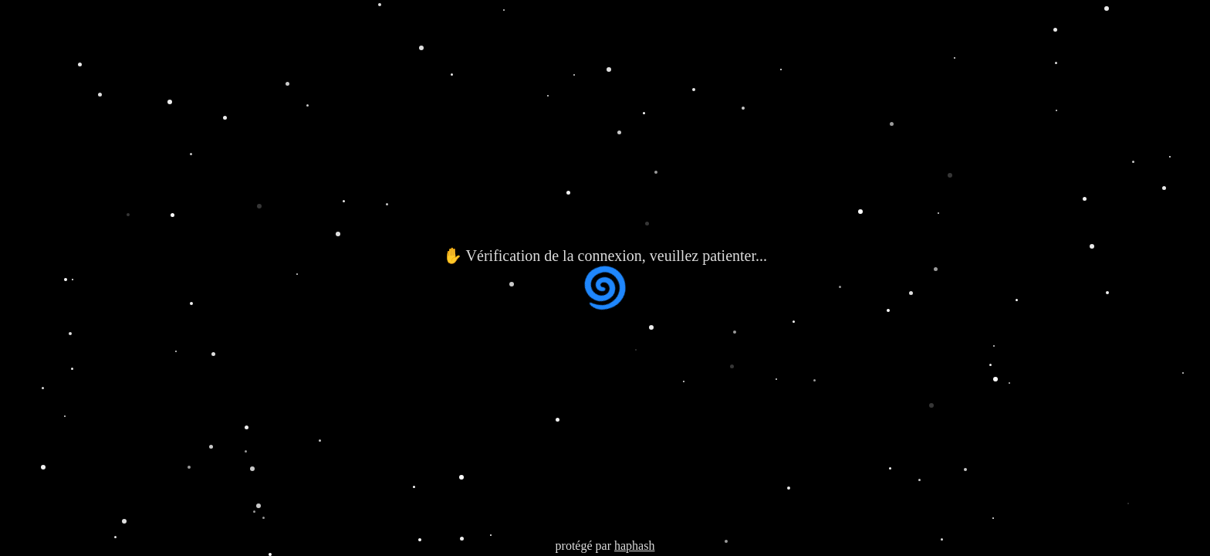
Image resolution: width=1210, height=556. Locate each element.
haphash (634, 545)
